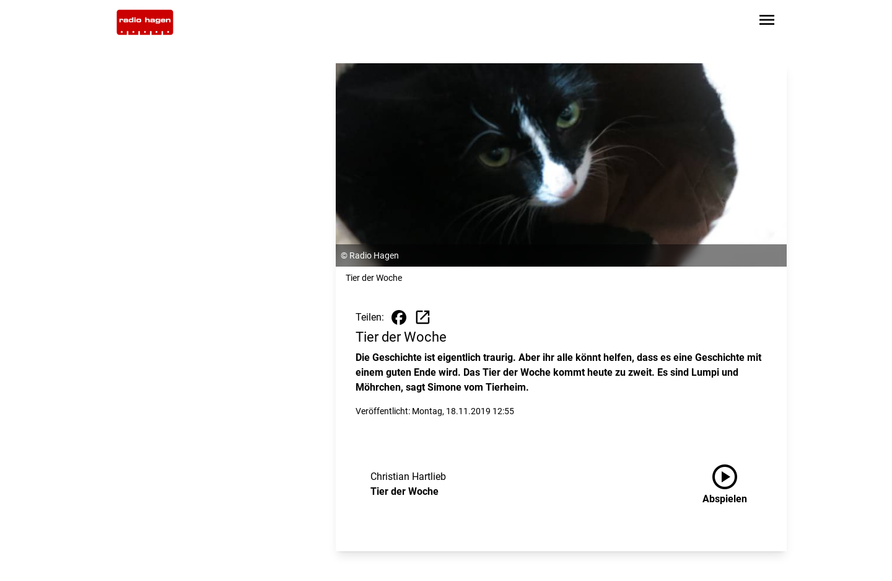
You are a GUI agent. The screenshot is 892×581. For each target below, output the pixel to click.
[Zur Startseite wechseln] (145, 22)
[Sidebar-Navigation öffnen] (767, 22)
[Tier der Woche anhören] (734, 484)
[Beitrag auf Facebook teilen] (398, 317)
